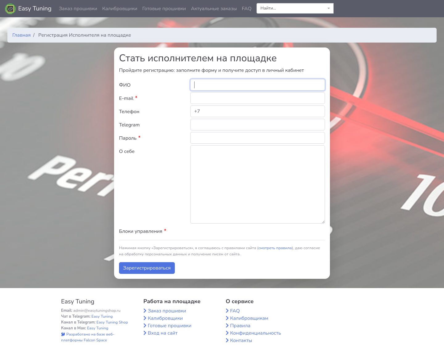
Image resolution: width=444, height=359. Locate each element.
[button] (434, 8)
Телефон (129, 111)
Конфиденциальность (255, 333)
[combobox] (295, 8)
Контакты (241, 340)
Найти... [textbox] (268, 8)
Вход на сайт (163, 333)
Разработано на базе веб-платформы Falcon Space (87, 337)
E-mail (128, 98)
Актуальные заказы (214, 8)
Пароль (130, 138)
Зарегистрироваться (147, 268)
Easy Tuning (34, 8)
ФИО (125, 85)
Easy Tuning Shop (112, 322)
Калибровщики (119, 8)
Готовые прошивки (164, 8)
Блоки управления (142, 231)
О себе (126, 151)
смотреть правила (275, 248)
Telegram (129, 125)
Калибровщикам (249, 318)
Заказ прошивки (78, 8)
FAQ (247, 8)
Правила (240, 325)
